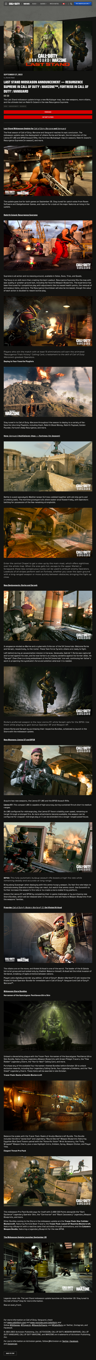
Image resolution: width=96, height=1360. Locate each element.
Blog (34, 3)
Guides (43, 3)
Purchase (48, 112)
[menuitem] (34, 4)
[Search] (71, 4)
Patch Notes (54, 3)
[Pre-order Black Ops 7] (83, 3)
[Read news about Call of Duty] (26, 3)
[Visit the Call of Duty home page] (14, 4)
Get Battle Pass (48, 117)
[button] (6, 4)
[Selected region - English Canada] (64, 3)
